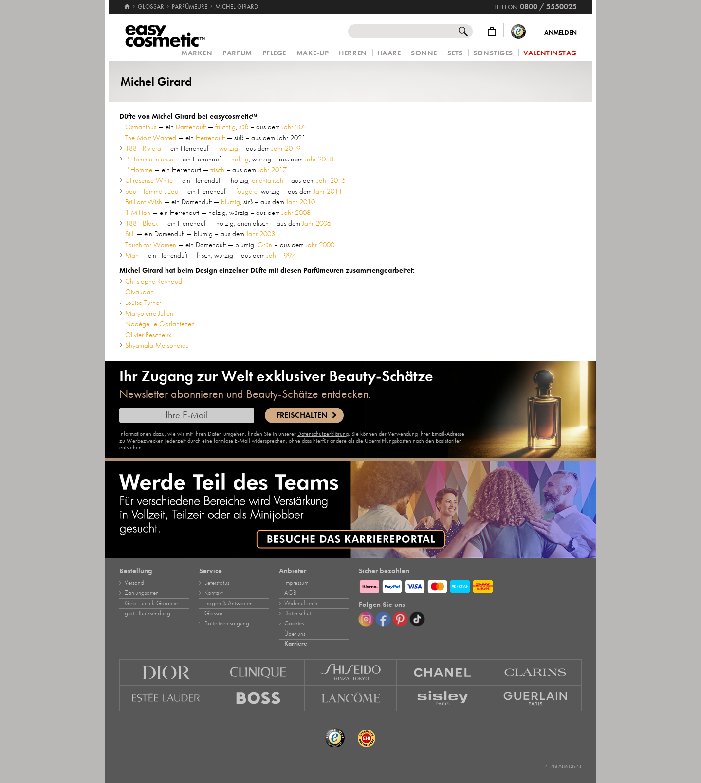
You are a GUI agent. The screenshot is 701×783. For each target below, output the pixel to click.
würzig (228, 148)
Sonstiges (493, 53)
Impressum (296, 583)
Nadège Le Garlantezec (160, 324)
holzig (240, 159)
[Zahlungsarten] (470, 585)
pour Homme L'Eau (151, 191)
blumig (230, 201)
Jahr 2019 (286, 148)
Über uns (294, 634)
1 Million (137, 212)
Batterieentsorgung (226, 623)
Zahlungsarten (142, 593)
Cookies (294, 623)
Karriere (295, 644)
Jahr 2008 (296, 212)
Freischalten (302, 415)
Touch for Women (150, 244)
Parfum (237, 53)
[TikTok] (417, 619)
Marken (196, 53)
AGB (290, 593)
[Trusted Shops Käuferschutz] (518, 31)
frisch (217, 169)
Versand (134, 583)
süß (243, 127)
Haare (389, 53)
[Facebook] (383, 619)
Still (130, 234)
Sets (455, 53)
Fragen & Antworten (228, 603)
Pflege (274, 53)
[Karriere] (350, 509)
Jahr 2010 (300, 201)
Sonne (424, 53)
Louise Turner (143, 302)
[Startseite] (127, 2)
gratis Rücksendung (147, 613)
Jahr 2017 (272, 169)
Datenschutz (299, 613)
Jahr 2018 (319, 159)
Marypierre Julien (149, 313)
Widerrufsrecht (301, 603)
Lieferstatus (216, 583)
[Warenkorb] (492, 31)
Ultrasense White (149, 180)
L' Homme (138, 169)
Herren (353, 53)
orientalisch (267, 180)
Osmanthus (140, 127)
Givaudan (139, 291)
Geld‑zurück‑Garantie (151, 603)
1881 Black (141, 223)
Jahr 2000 (320, 244)
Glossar (213, 613)
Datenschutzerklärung (323, 433)
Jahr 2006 (316, 223)
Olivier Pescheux (148, 334)
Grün (265, 244)
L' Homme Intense (149, 159)
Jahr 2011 (328, 191)
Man (132, 255)
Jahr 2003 (260, 234)
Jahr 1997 (281, 255)
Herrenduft (210, 137)
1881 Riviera (143, 148)
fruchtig (225, 127)
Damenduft (191, 127)
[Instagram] (366, 619)
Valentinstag (550, 53)
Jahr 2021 (296, 127)
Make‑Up (312, 53)
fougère (247, 191)
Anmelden (560, 32)
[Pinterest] (400, 619)
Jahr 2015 (331, 180)
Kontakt (213, 593)
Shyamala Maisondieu (157, 345)
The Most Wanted (150, 137)
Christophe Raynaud (153, 281)
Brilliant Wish (143, 201)
